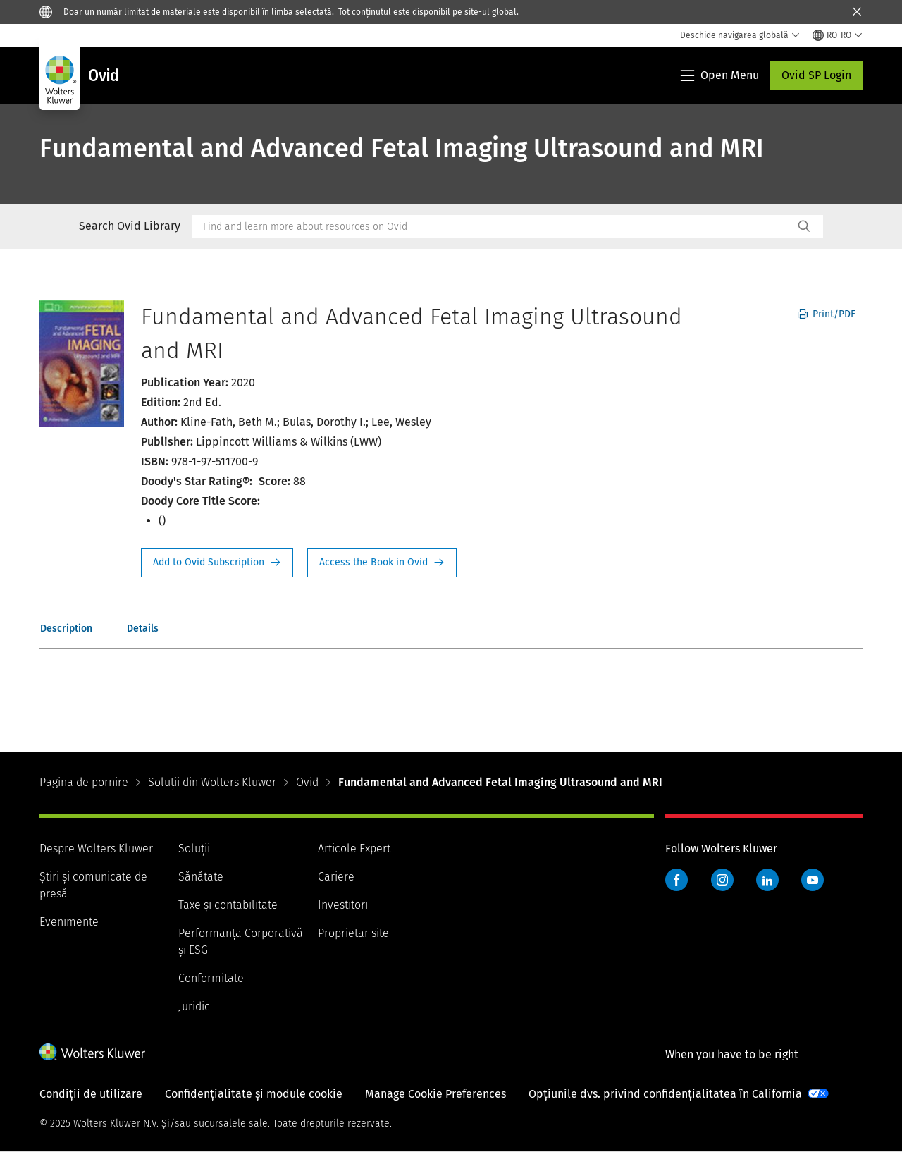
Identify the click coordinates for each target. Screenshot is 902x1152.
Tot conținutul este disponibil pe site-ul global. (428, 12)
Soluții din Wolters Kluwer (212, 782)
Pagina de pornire (83, 782)
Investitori (343, 905)
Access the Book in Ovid (382, 563)
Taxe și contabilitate (228, 905)
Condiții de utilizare (90, 1094)
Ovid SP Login (816, 75)
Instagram (722, 880)
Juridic (194, 1006)
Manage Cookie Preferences (435, 1094)
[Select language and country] (838, 35)
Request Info (217, 563)
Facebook (676, 880)
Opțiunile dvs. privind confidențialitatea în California (665, 1094)
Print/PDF (826, 314)
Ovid (307, 782)
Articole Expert (354, 848)
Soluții (194, 848)
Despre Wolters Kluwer (96, 848)
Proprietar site (353, 933)
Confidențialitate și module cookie (253, 1094)
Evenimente (69, 922)
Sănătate (200, 876)
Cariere (336, 876)
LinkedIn (767, 880)
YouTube (812, 880)
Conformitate (211, 978)
